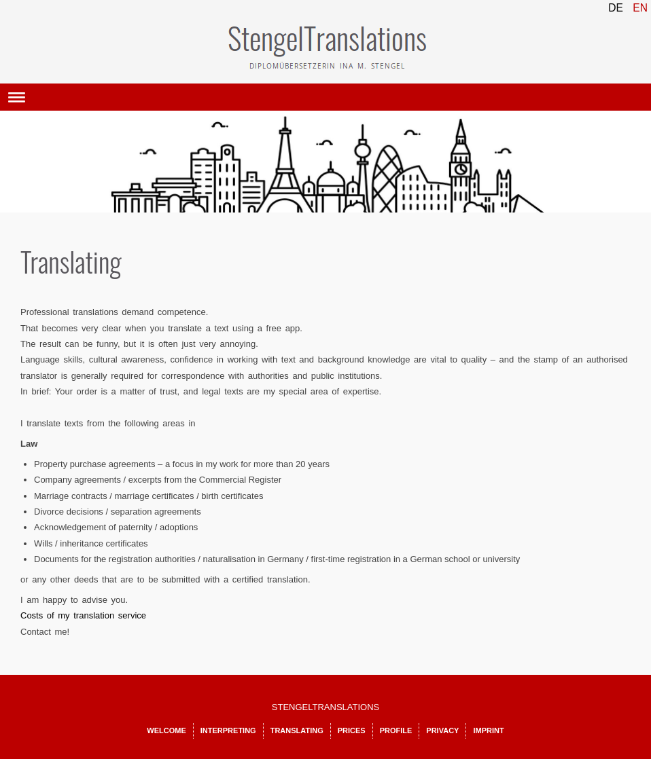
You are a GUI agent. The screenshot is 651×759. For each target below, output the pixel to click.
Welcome (166, 730)
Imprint (488, 730)
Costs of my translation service (83, 615)
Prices (352, 730)
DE (617, 8)
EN (640, 8)
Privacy (442, 730)
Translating (296, 730)
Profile (396, 730)
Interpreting (228, 730)
